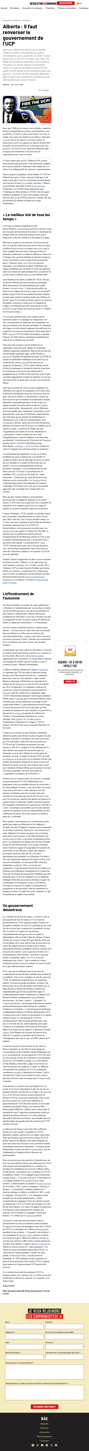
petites (30, 1235)
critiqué (34, 997)
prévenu (40, 248)
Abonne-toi (70, 681)
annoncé (21, 229)
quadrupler (19, 565)
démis (6, 1032)
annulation (21, 474)
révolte (21, 977)
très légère (39, 656)
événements (30, 1215)
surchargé (7, 839)
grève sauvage (45, 1183)
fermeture (36, 480)
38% (13, 257)
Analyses (26, 20)
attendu (20, 699)
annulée (19, 719)
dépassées (20, 684)
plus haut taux (39, 186)
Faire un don (45, 1432)
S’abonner (44, 1428)
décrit (29, 1172)
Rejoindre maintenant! (44, 1407)
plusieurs (23, 1235)
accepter (17, 713)
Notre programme (44, 1436)
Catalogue (44, 1441)
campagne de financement (16, 759)
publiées (30, 426)
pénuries (37, 719)
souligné (19, 446)
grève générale (41, 1244)
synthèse (44, 405)
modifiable (17, 865)
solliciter (6, 693)
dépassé (12, 334)
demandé (17, 1072)
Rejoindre (44, 1424)
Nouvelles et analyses (12, 20)
